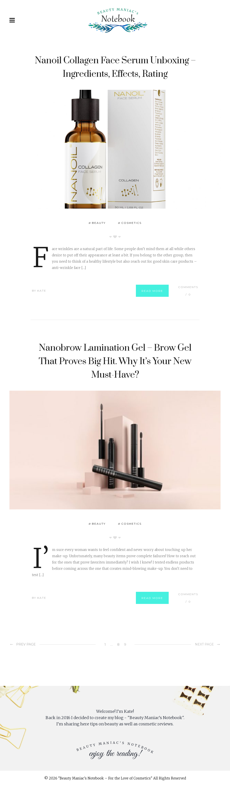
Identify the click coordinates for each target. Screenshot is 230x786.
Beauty (99, 223)
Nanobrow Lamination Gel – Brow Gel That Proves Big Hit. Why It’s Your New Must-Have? (115, 361)
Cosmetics (131, 223)
